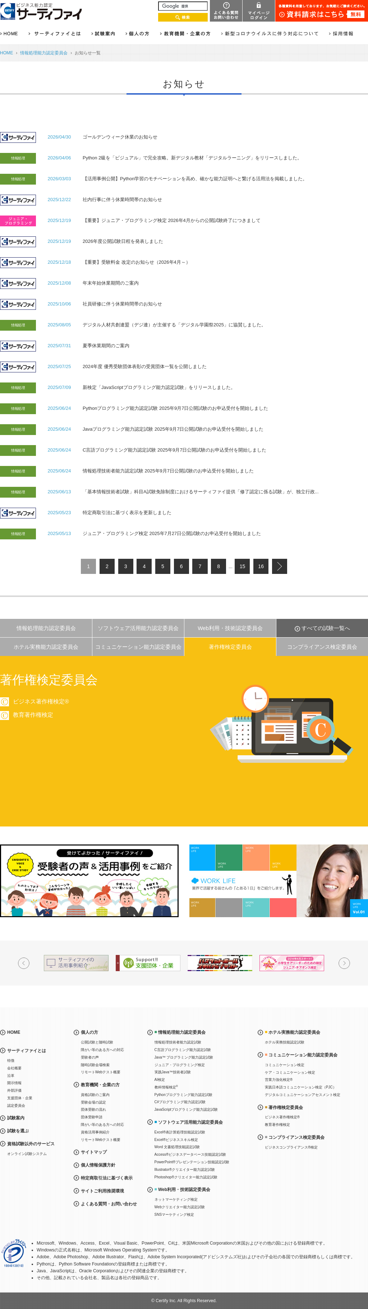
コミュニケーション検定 (284, 1065)
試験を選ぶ (18, 1130)
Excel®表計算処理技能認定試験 (180, 1132)
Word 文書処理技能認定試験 (177, 1147)
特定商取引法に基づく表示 (107, 1178)
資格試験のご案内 (95, 1095)
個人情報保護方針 (98, 1165)
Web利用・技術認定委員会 (230, 628)
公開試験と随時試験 (97, 1042)
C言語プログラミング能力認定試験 (183, 1050)
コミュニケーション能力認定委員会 (138, 647)
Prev (23, 963)
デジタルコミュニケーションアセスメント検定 (302, 1095)
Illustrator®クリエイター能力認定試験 (185, 1170)
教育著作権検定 (277, 1125)
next (279, 566)
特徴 (10, 1061)
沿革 (10, 1076)
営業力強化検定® (279, 1080)
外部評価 (14, 1090)
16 (261, 566)
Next (344, 963)
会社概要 (14, 1068)
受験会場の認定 (93, 1102)
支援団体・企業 (19, 1098)
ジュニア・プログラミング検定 (180, 1065)
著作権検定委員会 (230, 647)
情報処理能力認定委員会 (44, 52)
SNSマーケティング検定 (174, 1215)
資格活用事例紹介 (95, 1132)
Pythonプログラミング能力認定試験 (183, 1095)
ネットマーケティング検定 (176, 1199)
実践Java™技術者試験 (173, 1072)
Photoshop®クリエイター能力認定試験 (186, 1177)
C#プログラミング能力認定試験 (180, 1102)
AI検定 (160, 1080)
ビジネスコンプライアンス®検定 (291, 1147)
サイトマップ (94, 1152)
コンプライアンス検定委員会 (322, 647)
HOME (6, 52)
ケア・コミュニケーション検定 (290, 1072)
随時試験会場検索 (95, 1065)
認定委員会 (16, 1106)
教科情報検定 (166, 1086)
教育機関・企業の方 (100, 1084)
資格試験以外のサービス (31, 1143)
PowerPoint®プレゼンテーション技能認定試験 (192, 1162)
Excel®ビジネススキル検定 (176, 1140)
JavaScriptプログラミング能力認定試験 (186, 1109)
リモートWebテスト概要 (100, 1072)
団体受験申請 (91, 1117)
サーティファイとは (26, 1050)
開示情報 (14, 1083)
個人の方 (89, 1032)
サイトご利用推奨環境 (102, 1191)
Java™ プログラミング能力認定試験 (184, 1057)
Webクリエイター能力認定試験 (180, 1207)
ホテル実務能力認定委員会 (46, 647)
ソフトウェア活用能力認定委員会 (138, 628)
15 (242, 566)
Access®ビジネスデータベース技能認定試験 (190, 1154)
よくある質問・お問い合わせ (109, 1203)
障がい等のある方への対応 (102, 1050)
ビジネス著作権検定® (282, 1117)
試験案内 (15, 1117)
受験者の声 (90, 1057)
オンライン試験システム (27, 1154)
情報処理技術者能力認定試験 (178, 1042)
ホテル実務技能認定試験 (284, 1042)
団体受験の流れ (93, 1109)
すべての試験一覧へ (326, 628)
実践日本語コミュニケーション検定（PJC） (300, 1087)
